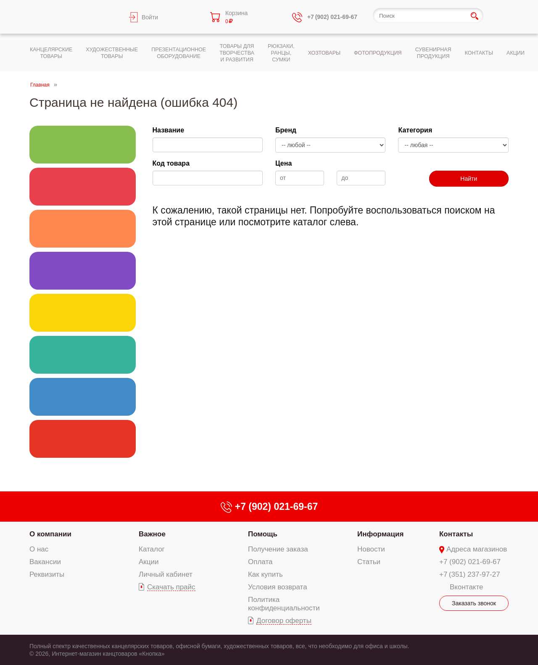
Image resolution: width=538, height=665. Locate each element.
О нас (38, 549)
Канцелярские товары (82, 145)
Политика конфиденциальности (284, 604)
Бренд (285, 130)
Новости (371, 549)
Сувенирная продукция (82, 439)
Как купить (265, 574)
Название (169, 130)
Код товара (171, 163)
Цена (283, 163)
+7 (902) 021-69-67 (470, 562)
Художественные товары (82, 187)
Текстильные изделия (82, 313)
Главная (40, 85)
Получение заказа (278, 549)
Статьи (368, 562)
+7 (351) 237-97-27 (469, 574)
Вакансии (45, 562)
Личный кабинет (166, 574)
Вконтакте (466, 587)
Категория (415, 130)
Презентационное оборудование (82, 271)
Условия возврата (277, 587)
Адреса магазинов (476, 549)
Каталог (152, 549)
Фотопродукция (82, 397)
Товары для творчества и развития (82, 229)
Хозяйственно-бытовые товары (82, 355)
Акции (149, 562)
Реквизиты (46, 574)
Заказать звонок (474, 603)
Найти (468, 178)
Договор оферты (283, 621)
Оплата (260, 562)
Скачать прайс (171, 587)
